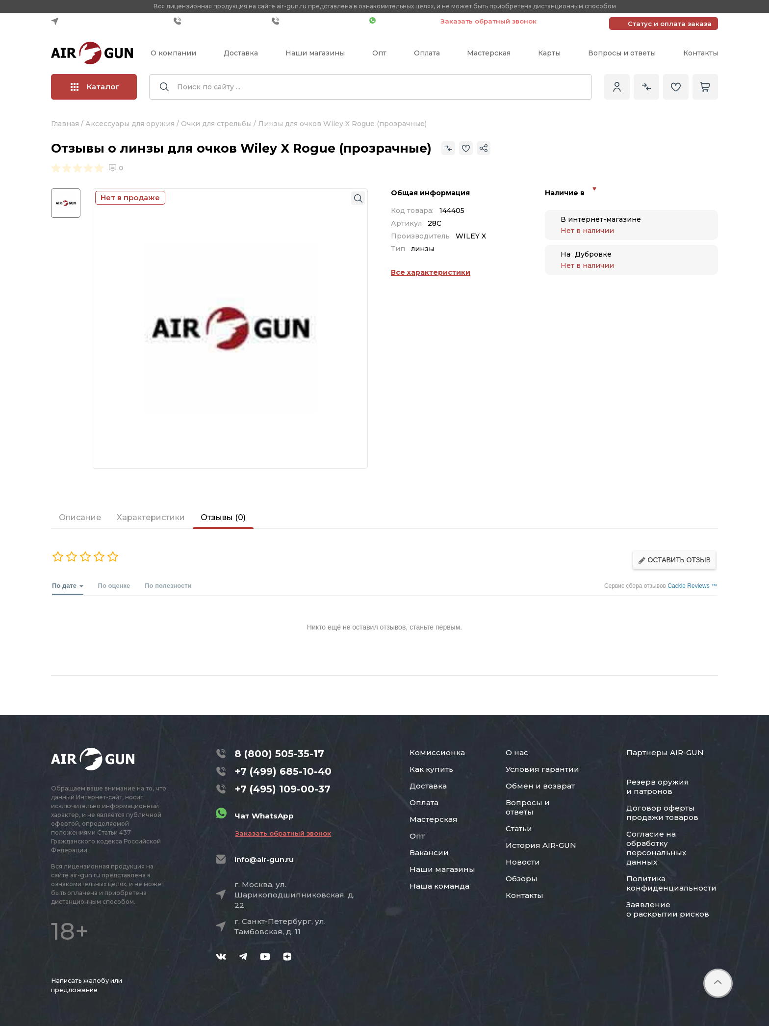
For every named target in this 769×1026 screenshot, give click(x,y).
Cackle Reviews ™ (692, 585)
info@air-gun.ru (264, 859)
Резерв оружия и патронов (657, 786)
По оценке (114, 585)
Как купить (431, 769)
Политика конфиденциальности (671, 883)
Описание (80, 517)
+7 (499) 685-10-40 (220, 21)
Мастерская (489, 53)
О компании (173, 53)
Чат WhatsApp (400, 21)
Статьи (519, 828)
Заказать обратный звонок (488, 21)
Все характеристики (430, 272)
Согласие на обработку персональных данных (656, 848)
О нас (517, 752)
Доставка (241, 53)
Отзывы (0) (223, 517)
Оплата (427, 53)
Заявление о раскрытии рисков (667, 909)
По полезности (168, 585)
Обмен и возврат (540, 785)
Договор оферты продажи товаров (662, 812)
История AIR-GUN (541, 845)
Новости (523, 862)
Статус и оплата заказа (670, 23)
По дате (67, 588)
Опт (379, 53)
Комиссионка (437, 752)
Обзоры (522, 878)
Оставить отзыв (674, 560)
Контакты (700, 53)
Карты (549, 53)
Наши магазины (315, 53)
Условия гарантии (542, 769)
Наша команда (439, 886)
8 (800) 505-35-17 (279, 754)
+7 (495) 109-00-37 (318, 21)
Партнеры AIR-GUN (665, 752)
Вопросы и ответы (622, 53)
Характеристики (151, 517)
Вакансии (429, 852)
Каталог (95, 86)
